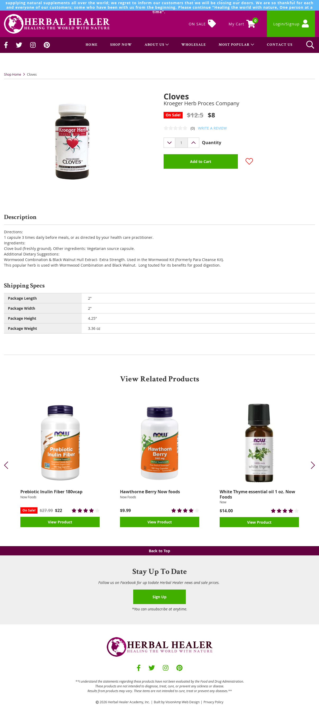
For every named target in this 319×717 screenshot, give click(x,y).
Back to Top (159, 550)
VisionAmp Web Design (182, 702)
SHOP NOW (121, 45)
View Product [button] (60, 521)
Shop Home (12, 74)
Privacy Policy (213, 702)
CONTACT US (280, 45)
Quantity (211, 142)
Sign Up (159, 596)
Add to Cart (200, 161)
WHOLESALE (193, 45)
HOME (92, 45)
